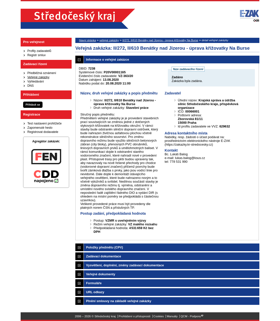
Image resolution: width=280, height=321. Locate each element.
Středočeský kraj (78, 19)
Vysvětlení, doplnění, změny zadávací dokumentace (125, 265)
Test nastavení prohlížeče (44, 123)
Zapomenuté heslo (39, 127)
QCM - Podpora (191, 316)
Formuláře (94, 283)
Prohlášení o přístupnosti (134, 316)
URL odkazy (95, 292)
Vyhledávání (35, 81)
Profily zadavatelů (39, 51)
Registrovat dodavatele (42, 132)
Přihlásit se (33, 104)
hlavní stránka (87, 40)
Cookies (158, 316)
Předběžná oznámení (41, 73)
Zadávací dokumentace (103, 256)
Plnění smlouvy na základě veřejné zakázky (118, 301)
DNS (30, 85)
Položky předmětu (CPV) (104, 247)
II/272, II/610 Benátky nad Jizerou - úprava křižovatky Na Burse (160, 40)
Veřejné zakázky (38, 77)
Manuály (172, 316)
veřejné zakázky (109, 40)
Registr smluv (36, 55)
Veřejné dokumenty (100, 274)
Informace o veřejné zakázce (107, 59)
